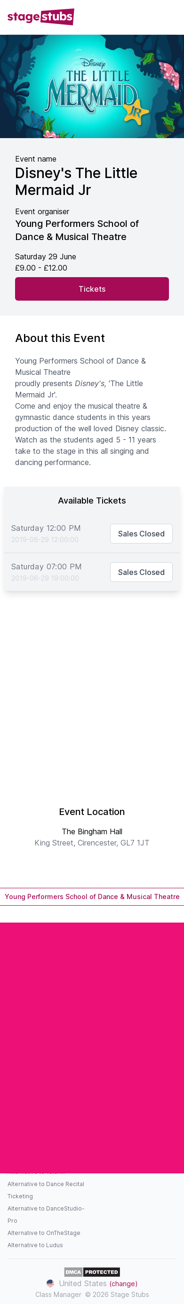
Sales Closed (141, 533)
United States (92, 1283)
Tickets (92, 289)
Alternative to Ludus (35, 1245)
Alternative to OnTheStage (44, 1232)
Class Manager (58, 1294)
